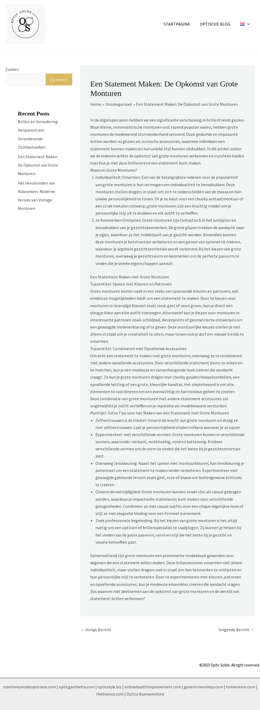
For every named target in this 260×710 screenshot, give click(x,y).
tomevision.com (242, 687)
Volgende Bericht (236, 629)
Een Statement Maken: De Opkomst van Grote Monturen (38, 165)
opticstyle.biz (109, 687)
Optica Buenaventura (146, 694)
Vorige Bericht (96, 629)
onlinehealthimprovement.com (153, 687)
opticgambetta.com (76, 687)
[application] (248, 24)
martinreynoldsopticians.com (28, 687)
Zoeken (12, 69)
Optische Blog (217, 24)
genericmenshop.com (205, 687)
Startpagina (181, 24)
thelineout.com (109, 694)
